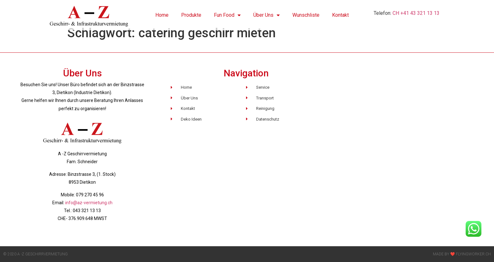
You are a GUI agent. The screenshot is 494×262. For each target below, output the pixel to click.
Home (162, 15)
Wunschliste (305, 15)
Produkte (191, 15)
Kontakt (340, 15)
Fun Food (227, 15)
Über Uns (266, 15)
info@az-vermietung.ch (88, 202)
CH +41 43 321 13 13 (415, 13)
